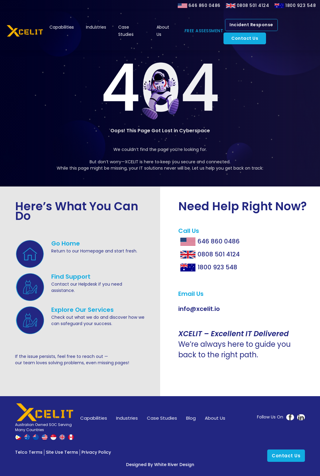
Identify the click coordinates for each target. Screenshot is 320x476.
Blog (191, 418)
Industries (96, 27)
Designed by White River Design (160, 465)
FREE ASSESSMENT (204, 31)
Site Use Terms (62, 452)
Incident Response (251, 25)
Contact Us (244, 38)
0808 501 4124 (253, 5)
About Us (163, 30)
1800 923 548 (300, 5)
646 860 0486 (204, 5)
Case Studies (126, 30)
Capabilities (61, 27)
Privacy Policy (96, 452)
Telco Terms (29, 452)
